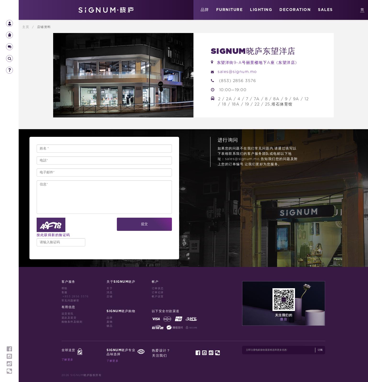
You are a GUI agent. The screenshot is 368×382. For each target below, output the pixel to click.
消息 (110, 292)
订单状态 (158, 288)
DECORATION (295, 10)
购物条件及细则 (72, 322)
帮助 (65, 288)
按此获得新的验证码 (53, 235)
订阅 (320, 350)
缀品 (110, 326)
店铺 (110, 296)
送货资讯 (68, 313)
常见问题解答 (70, 300)
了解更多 (68, 359)
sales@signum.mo (237, 72)
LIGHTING (261, 10)
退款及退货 (69, 317)
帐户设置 (158, 296)
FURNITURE (229, 10)
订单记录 (158, 292)
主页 (26, 27)
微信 (283, 319)
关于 (110, 288)
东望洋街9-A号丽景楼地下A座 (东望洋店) (257, 63)
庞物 (110, 322)
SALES (325, 10)
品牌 (205, 10)
